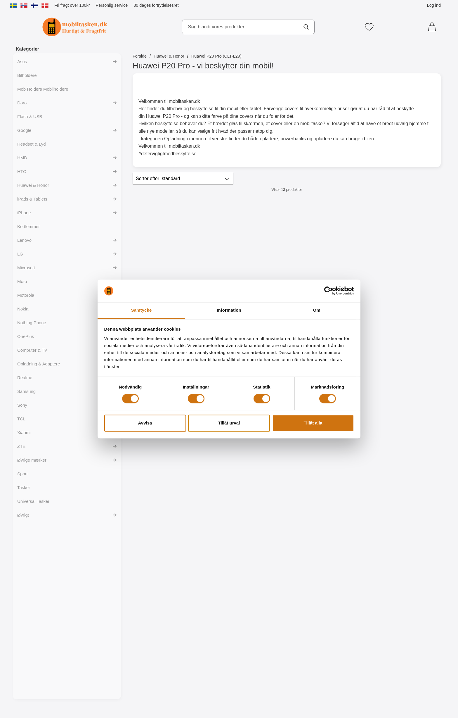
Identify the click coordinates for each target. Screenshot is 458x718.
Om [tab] (316, 310)
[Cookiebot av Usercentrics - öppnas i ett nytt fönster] (328, 290)
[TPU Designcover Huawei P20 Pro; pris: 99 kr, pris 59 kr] (170, 625)
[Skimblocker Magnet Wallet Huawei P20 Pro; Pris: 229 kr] (325, 248)
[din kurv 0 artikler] (433, 27)
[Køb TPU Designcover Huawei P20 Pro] (403, 559)
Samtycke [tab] (141, 310)
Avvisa (145, 422)
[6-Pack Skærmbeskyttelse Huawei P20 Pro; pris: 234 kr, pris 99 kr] (170, 499)
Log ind (434, 5)
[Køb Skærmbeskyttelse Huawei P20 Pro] (403, 433)
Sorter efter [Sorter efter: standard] (158, 178)
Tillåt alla (313, 422)
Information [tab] (229, 310)
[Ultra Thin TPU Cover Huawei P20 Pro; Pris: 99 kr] (247, 499)
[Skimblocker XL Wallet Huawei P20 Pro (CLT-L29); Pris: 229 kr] (247, 248)
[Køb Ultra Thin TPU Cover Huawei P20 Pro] (248, 559)
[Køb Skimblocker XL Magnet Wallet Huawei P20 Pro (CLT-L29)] (403, 307)
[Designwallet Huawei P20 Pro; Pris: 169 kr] (325, 499)
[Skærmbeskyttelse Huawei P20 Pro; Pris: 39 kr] (403, 374)
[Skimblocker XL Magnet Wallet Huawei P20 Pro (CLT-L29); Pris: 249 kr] (403, 248)
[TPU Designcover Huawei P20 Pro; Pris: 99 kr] (403, 499)
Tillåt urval (229, 422)
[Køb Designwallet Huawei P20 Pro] (325, 559)
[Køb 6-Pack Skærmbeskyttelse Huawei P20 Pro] (170, 559)
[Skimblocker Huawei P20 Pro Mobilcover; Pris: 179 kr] (170, 248)
